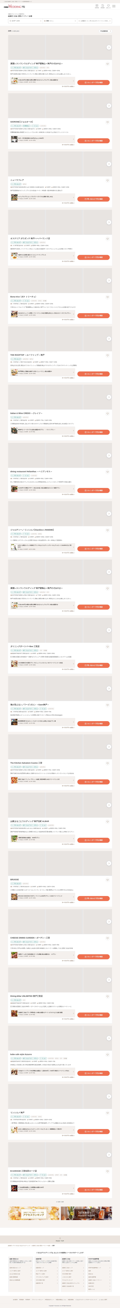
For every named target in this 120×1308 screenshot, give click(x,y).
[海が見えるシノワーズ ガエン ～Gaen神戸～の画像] (60, 688)
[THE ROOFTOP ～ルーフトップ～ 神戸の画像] (60, 338)
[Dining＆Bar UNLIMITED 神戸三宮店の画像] (60, 979)
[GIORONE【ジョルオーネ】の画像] (60, 105)
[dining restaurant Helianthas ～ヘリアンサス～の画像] (60, 455)
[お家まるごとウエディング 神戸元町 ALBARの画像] (60, 805)
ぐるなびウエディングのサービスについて (86, 1299)
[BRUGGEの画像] (60, 863)
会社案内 (15, 1299)
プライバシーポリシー (37, 1299)
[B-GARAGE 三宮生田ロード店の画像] (60, 1154)
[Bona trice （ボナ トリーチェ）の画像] (60, 280)
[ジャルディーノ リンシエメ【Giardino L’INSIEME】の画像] (60, 513)
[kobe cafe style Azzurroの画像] (60, 1038)
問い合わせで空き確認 (93, 199)
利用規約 (21, 1299)
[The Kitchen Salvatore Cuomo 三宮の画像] (60, 746)
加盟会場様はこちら (61, 1299)
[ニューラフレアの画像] (60, 163)
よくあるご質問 (103, 1299)
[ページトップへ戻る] (60, 1239)
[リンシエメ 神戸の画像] (60, 1096)
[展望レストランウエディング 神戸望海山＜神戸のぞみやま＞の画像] (60, 47)
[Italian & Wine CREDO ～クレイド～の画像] (60, 397)
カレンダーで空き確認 (93, 82)
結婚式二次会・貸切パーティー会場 (41, 1245)
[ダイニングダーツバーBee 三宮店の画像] (60, 630)
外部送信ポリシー (49, 1299)
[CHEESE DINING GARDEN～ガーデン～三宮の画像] (60, 921)
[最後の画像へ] (109, 47)
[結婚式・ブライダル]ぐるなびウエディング (19, 1245)
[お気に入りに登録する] (107, 64)
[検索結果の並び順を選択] (105, 31)
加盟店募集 (71, 1299)
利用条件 (28, 1299)
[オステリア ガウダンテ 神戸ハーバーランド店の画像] (60, 222)
